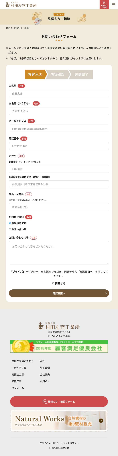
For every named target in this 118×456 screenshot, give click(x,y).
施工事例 (45, 367)
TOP (8, 27)
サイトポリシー (70, 442)
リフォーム (18, 388)
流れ (42, 361)
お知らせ (45, 381)
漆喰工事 (17, 381)
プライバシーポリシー (25, 271)
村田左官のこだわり (23, 361)
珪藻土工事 (18, 374)
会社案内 (45, 374)
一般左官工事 (19, 367)
